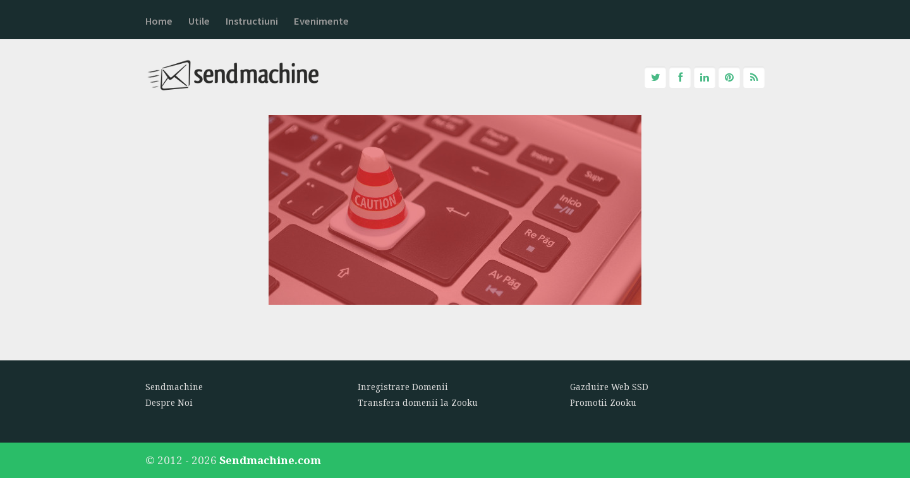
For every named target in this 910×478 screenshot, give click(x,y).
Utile (199, 21)
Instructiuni (252, 21)
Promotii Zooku (603, 402)
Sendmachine (174, 387)
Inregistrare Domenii (403, 387)
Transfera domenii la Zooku (418, 402)
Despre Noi (169, 402)
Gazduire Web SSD (609, 387)
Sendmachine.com (270, 460)
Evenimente (321, 21)
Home (159, 21)
